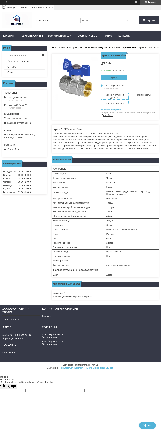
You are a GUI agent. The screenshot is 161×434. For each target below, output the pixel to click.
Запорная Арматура (71, 47)
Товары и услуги (30, 36)
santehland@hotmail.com (19, 123)
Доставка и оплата (59, 36)
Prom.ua (94, 365)
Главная (8, 36)
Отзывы (11, 66)
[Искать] (127, 20)
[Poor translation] (12, 386)
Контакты (124, 36)
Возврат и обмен (88, 36)
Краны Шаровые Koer (125, 47)
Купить (114, 77)
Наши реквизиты (10, 319)
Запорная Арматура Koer (97, 47)
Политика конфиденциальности (99, 368)
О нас (108, 36)
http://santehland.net (17, 118)
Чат (147, 425)
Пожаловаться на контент (71, 368)
